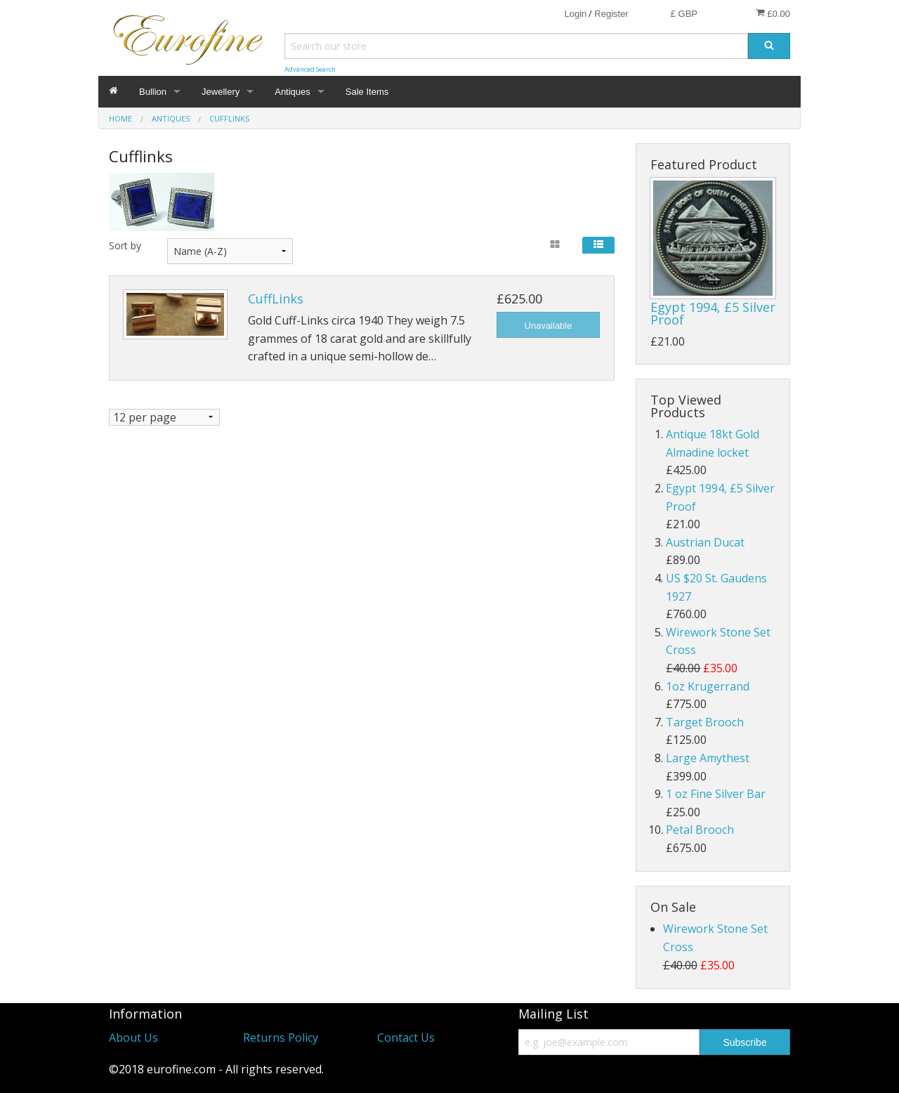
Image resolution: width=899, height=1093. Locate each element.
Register (611, 13)
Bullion (152, 91)
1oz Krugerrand (707, 686)
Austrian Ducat (705, 542)
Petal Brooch (700, 829)
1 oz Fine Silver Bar (716, 793)
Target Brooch (705, 722)
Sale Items (367, 91)
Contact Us (406, 1037)
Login (575, 13)
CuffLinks (275, 298)
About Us (133, 1037)
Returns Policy (280, 1037)
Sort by (125, 245)
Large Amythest (707, 758)
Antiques (292, 91)
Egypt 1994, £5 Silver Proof (712, 313)
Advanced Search (310, 69)
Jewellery (220, 91)
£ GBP (684, 13)
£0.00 (773, 13)
